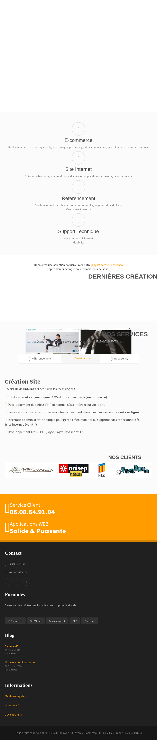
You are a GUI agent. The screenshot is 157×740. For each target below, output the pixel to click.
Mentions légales (15, 696)
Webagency (119, 358)
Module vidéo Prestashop (20, 662)
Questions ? (12, 705)
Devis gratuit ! (13, 714)
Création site (81, 358)
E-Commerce (15, 621)
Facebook (90, 621)
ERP (75, 621)
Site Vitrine (35, 621)
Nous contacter (18, 572)
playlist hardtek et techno (107, 265)
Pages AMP (11, 646)
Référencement (40, 358)
